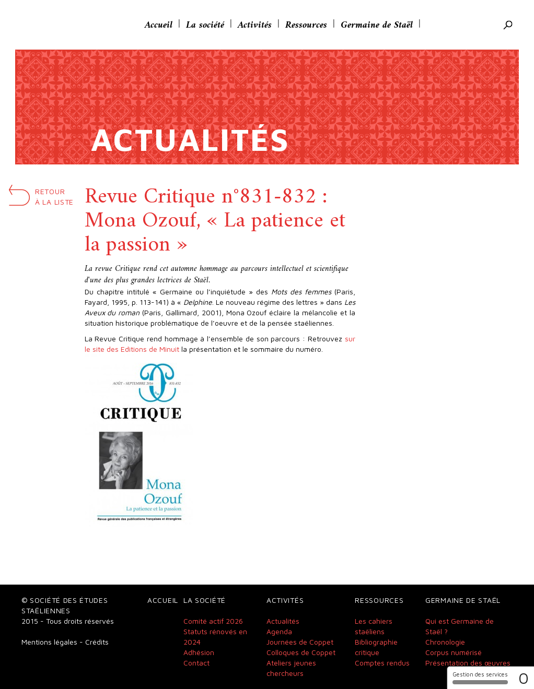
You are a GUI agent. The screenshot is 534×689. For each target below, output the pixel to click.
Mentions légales (49, 641)
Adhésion (198, 652)
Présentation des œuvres (467, 662)
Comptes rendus (382, 662)
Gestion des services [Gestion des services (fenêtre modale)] (480, 677)
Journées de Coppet (299, 641)
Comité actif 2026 (213, 620)
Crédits (97, 641)
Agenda (279, 631)
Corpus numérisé (453, 652)
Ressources (306, 25)
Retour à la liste (54, 196)
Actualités (282, 620)
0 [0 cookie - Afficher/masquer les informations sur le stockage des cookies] (523, 678)
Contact (196, 662)
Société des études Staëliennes (70, 24)
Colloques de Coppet (300, 652)
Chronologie (445, 641)
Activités (255, 25)
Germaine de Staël (377, 25)
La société (205, 25)
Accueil (158, 25)
